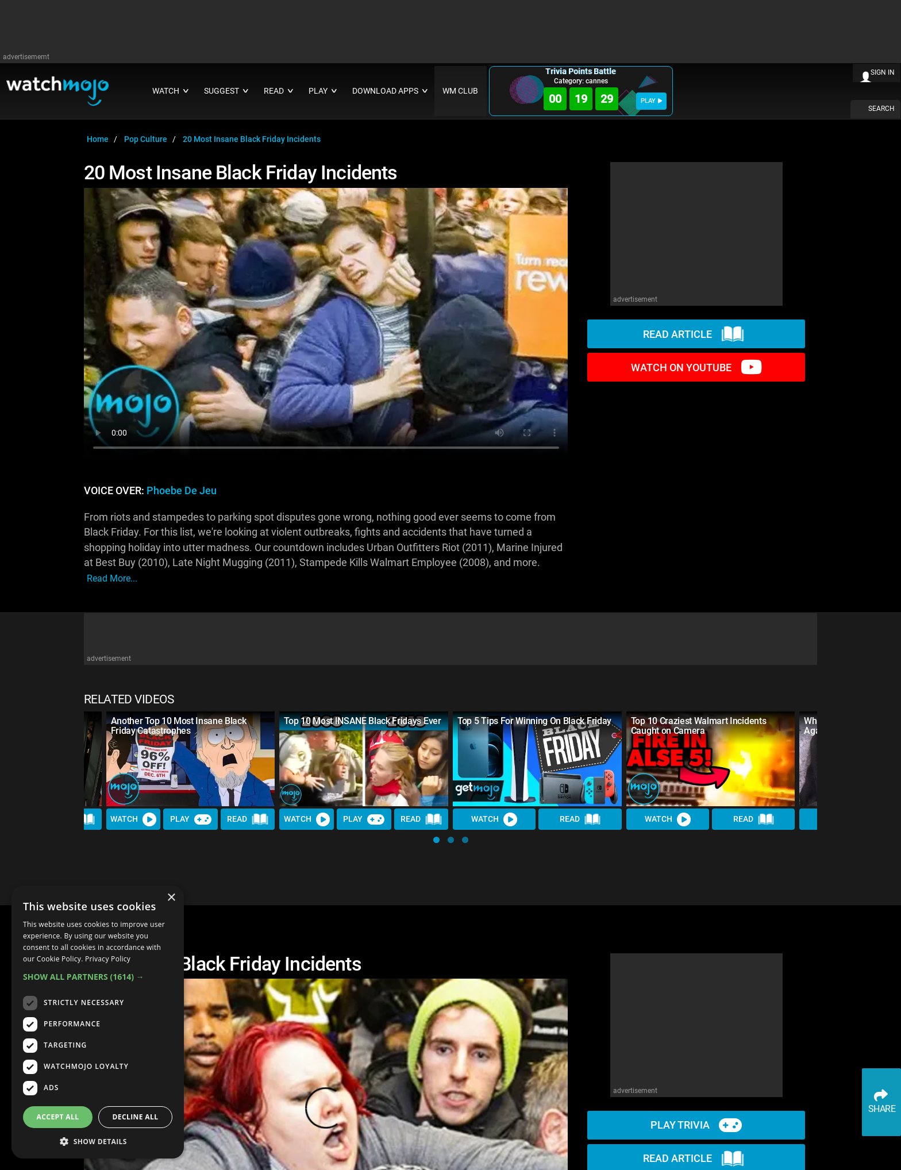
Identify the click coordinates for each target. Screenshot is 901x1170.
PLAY (651, 101)
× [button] (171, 898)
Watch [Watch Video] (133, 819)
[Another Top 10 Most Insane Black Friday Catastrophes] (190, 758)
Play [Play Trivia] (190, 819)
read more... (112, 578)
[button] (436, 840)
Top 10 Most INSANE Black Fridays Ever (362, 720)
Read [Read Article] (247, 820)
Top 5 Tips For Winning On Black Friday (534, 720)
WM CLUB (460, 91)
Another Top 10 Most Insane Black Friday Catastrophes (179, 725)
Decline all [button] (136, 1117)
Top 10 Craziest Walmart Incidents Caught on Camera (698, 725)
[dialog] (97, 1022)
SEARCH (881, 109)
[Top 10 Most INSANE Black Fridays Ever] (363, 758)
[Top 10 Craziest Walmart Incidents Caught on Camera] (710, 758)
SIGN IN (883, 72)
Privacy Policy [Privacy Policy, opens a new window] (107, 959)
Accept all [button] (58, 1117)
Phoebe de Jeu (182, 491)
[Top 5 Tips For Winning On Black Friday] (537, 758)
